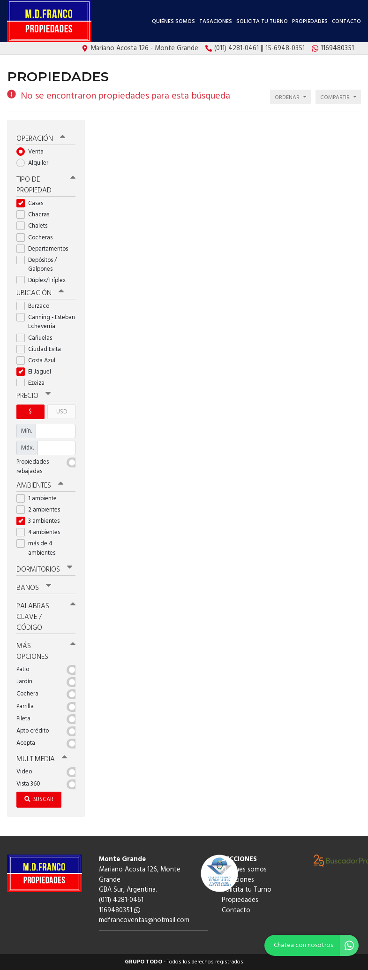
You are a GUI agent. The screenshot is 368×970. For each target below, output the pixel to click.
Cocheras (37, 237)
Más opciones (45, 652)
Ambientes (39, 485)
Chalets (34, 225)
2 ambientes (41, 509)
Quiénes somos (173, 21)
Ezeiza (33, 383)
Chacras (35, 214)
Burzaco (35, 306)
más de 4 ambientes (38, 548)
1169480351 (119, 910)
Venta (33, 151)
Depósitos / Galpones (37, 265)
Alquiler (35, 163)
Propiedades (310, 21)
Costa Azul (38, 360)
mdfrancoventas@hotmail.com (144, 920)
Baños (33, 588)
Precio (33, 396)
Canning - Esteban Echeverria (45, 322)
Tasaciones (215, 21)
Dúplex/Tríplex (44, 280)
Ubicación (40, 293)
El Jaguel (36, 371)
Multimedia (41, 759)
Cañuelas (37, 338)
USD (61, 412)
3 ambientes (41, 521)
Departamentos (45, 248)
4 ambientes (41, 532)
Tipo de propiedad (45, 185)
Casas (32, 203)
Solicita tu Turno (262, 21)
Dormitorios (44, 569)
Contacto (346, 21)
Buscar (38, 799)
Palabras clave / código (45, 617)
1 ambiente (39, 498)
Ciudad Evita (41, 349)
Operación (40, 139)
